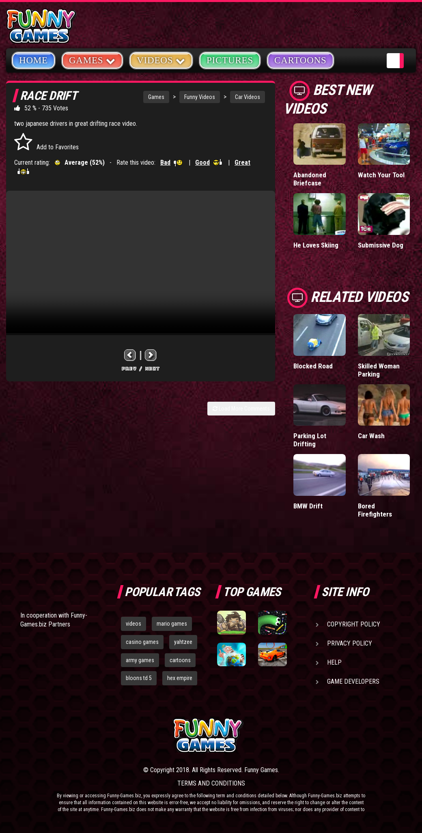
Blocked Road (313, 366)
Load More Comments (241, 408)
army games (140, 660)
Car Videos (247, 97)
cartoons (180, 660)
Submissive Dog (380, 245)
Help (334, 662)
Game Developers (353, 681)
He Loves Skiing (315, 245)
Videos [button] (161, 59)
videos (133, 623)
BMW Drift (308, 506)
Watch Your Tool (381, 175)
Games (156, 97)
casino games (142, 642)
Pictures (230, 60)
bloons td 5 (139, 678)
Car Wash (371, 436)
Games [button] (92, 59)
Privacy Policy (349, 643)
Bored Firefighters (375, 510)
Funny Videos (199, 97)
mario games (172, 623)
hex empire (179, 678)
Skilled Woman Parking (379, 370)
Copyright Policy (353, 624)
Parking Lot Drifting (309, 440)
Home (33, 60)
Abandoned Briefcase (309, 179)
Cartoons (300, 60)
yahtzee (183, 642)
